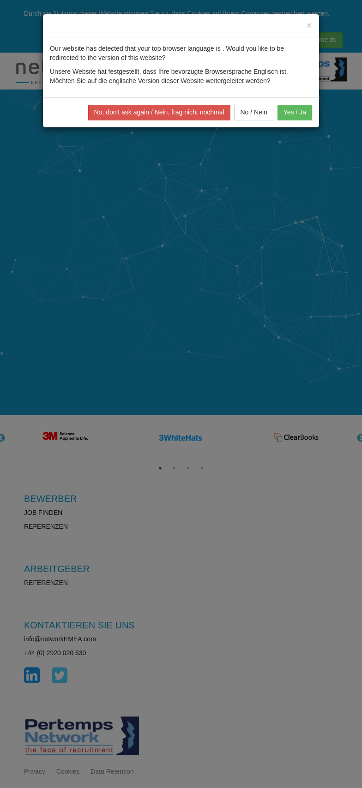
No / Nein (253, 112)
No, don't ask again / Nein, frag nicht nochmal (159, 112)
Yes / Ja (295, 112)
